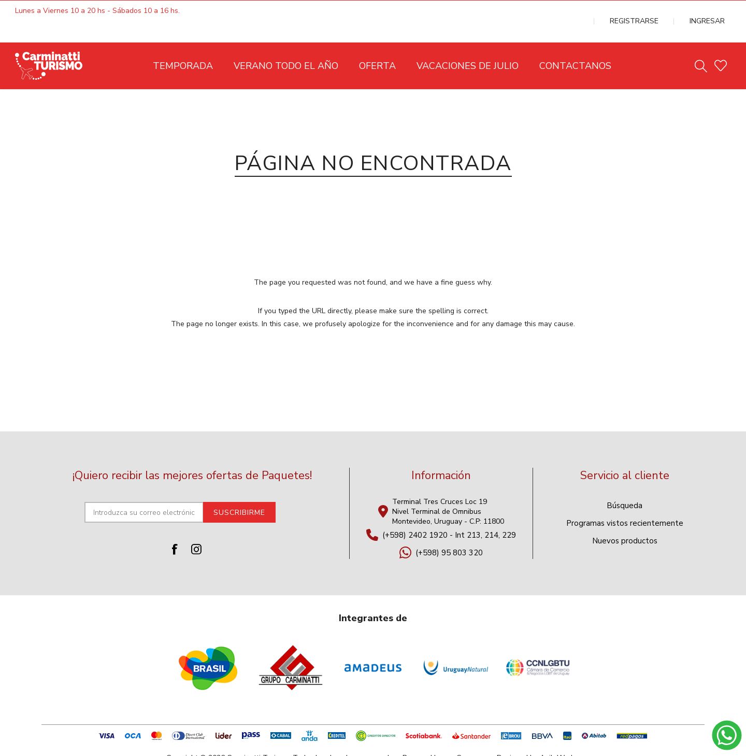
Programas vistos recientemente (624, 502)
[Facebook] (174, 528)
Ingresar (715, 11)
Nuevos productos (624, 520)
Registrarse (660, 11)
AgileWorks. (560, 737)
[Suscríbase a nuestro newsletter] (144, 491)
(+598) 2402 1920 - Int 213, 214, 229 (449, 514)
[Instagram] (196, 528)
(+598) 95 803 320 (449, 532)
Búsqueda (624, 485)
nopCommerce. (468, 737)
